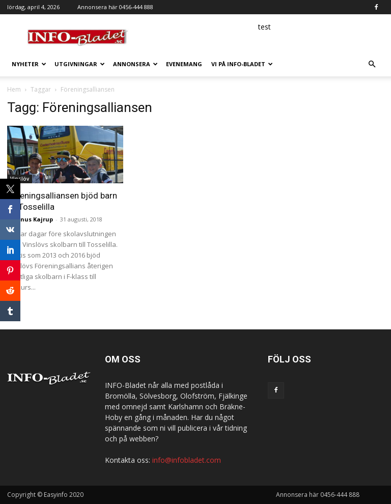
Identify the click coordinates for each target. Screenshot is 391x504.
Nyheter (29, 64)
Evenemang (184, 64)
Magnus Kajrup (30, 219)
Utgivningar (79, 64)
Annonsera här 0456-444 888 (115, 7)
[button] (371, 64)
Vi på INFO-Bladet (242, 64)
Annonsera (135, 64)
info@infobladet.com (186, 460)
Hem (14, 89)
